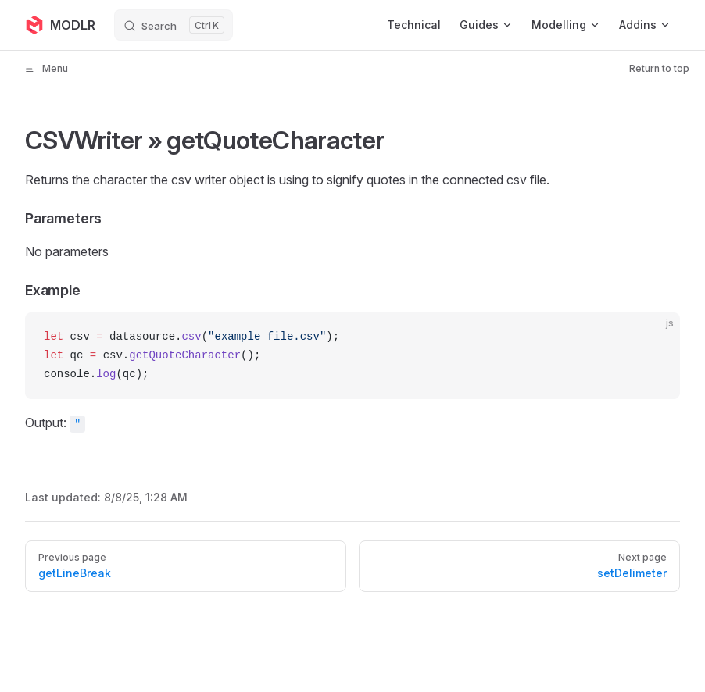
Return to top (659, 68)
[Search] (173, 25)
